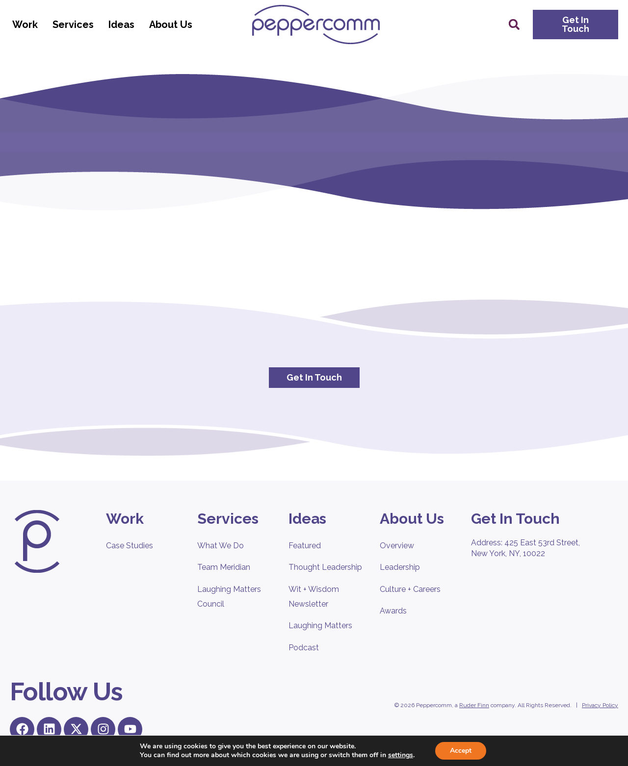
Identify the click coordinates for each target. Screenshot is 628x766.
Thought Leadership (325, 567)
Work (27, 24)
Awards (393, 610)
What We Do (220, 545)
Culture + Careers (410, 589)
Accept (460, 750)
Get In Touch (515, 518)
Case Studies (129, 545)
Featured (304, 545)
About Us (173, 24)
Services (75, 24)
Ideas (123, 24)
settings (400, 755)
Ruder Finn (474, 705)
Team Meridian (223, 567)
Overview (397, 545)
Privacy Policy (600, 705)
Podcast (303, 647)
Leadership (400, 567)
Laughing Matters (320, 625)
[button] (514, 24)
